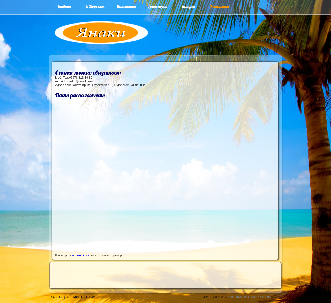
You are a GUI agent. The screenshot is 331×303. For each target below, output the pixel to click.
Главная (56, 297)
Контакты (74, 297)
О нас (90, 297)
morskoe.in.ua (80, 255)
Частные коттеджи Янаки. (249, 296)
